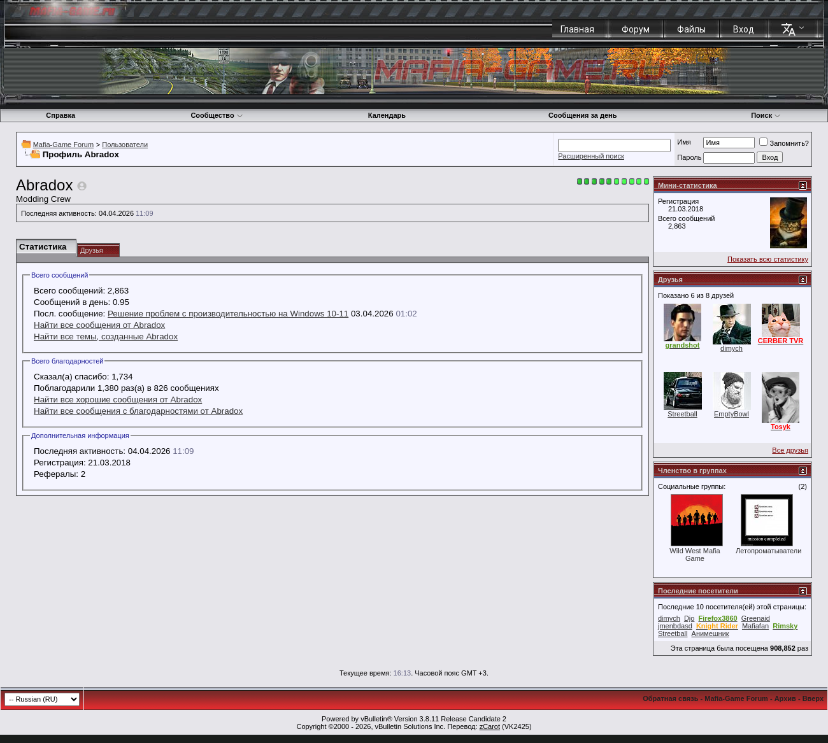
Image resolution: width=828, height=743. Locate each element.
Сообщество (216, 115)
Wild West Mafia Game (694, 554)
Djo (689, 618)
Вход (743, 29)
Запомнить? (784, 143)
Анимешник (710, 633)
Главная (577, 29)
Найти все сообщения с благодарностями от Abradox (138, 411)
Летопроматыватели (768, 551)
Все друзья (790, 450)
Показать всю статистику (767, 259)
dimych (731, 348)
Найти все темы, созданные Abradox (106, 336)
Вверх (813, 698)
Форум (636, 29)
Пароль (689, 157)
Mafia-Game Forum (63, 144)
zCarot (490, 726)
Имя (683, 142)
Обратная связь (670, 698)
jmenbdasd (675, 626)
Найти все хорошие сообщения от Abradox (118, 399)
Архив (785, 698)
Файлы (691, 29)
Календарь (387, 115)
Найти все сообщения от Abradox (99, 325)
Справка (60, 115)
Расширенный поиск (591, 156)
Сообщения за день (582, 115)
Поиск (766, 115)
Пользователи (125, 144)
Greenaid (755, 618)
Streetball (682, 414)
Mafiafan (755, 626)
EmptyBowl (731, 414)
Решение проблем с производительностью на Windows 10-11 (228, 313)
